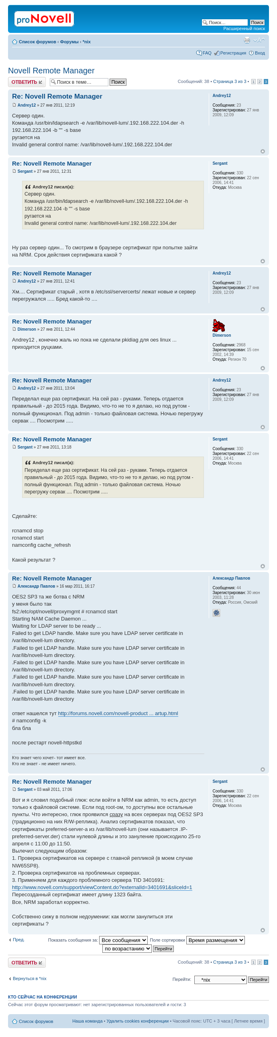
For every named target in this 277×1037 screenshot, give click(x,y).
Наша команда (87, 1021)
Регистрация (233, 53)
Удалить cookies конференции (138, 1021)
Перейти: (182, 979)
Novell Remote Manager (51, 70)
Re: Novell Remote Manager (57, 96)
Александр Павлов (36, 586)
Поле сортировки (197, 940)
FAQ (207, 53)
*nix (87, 41)
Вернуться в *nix (30, 978)
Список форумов (37, 41)
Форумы (69, 41)
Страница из (229, 81)
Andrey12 (27, 105)
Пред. (18, 939)
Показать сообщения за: (98, 940)
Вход (260, 53)
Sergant (25, 171)
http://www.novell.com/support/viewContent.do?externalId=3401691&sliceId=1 (102, 887)
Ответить (27, 82)
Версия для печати (246, 40)
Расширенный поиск (244, 28)
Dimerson (27, 329)
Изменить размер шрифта (259, 40)
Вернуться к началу (263, 151)
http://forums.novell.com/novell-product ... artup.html (118, 713)
